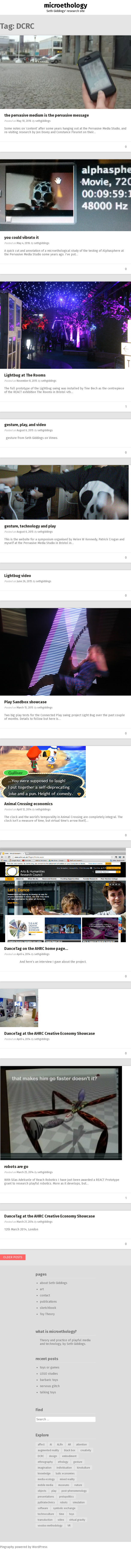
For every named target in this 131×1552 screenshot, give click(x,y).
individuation (64, 1467)
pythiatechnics (46, 1502)
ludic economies (65, 1473)
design (53, 1456)
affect (41, 1444)
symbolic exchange (64, 1508)
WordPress (39, 1547)
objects (42, 1490)
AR (69, 1444)
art (42, 1289)
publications (48, 1301)
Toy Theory (47, 1314)
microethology (65, 5)
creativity (85, 1450)
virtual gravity (77, 1519)
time (61, 1514)
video (61, 1519)
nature (78, 1485)
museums (63, 1485)
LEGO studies (49, 1374)
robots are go (16, 1166)
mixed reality (67, 1479)
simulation (79, 1502)
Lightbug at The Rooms (24, 375)
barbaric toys (49, 1380)
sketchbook (48, 1308)
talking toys (48, 1392)
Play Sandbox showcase (25, 702)
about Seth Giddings (53, 1283)
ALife (60, 1444)
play (53, 1490)
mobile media (45, 1485)
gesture (77, 1461)
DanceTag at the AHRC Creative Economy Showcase (49, 1033)
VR (69, 1525)
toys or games (49, 1367)
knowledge (44, 1473)
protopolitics (66, 1496)
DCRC (41, 1456)
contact (45, 1295)
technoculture (46, 1514)
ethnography (45, 1461)
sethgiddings (43, 120)
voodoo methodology (50, 1525)
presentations (46, 1496)
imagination (44, 1467)
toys (71, 1514)
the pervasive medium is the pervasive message (46, 115)
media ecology (46, 1479)
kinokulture (83, 1467)
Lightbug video (17, 575)
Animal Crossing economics (28, 804)
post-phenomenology (74, 1490)
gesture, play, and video (25, 424)
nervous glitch (50, 1386)
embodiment (69, 1456)
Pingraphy (7, 1547)
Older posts (12, 1257)
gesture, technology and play (30, 526)
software (43, 1508)
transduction (45, 1519)
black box (69, 1450)
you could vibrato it (21, 237)
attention (81, 1444)
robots (64, 1502)
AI (51, 1444)
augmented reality (48, 1450)
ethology (63, 1461)
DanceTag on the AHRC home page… (36, 948)
